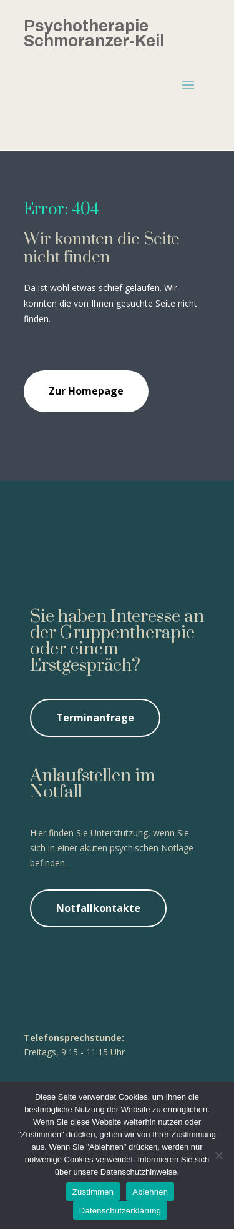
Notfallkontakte (98, 908)
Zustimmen (93, 1192)
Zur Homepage (86, 391)
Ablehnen (150, 1192)
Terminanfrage (95, 717)
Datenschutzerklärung (120, 1210)
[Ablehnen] (218, 1155)
